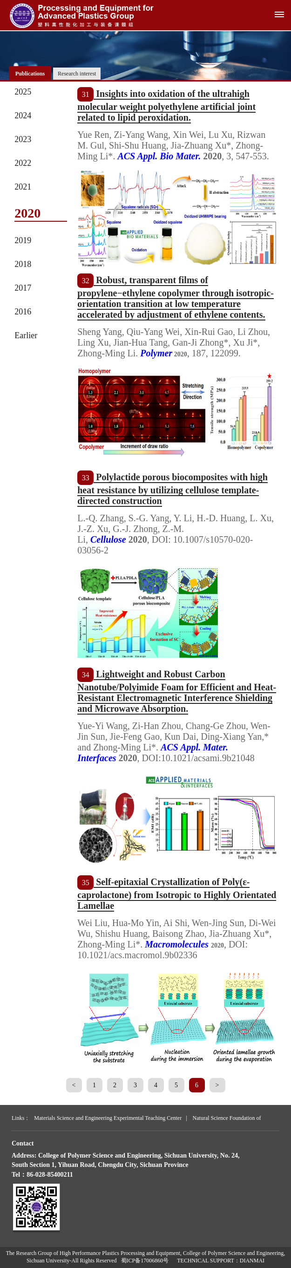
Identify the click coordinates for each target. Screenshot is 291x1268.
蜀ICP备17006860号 (145, 1260)
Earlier (25, 335)
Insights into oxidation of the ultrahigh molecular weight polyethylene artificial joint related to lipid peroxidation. (166, 106)
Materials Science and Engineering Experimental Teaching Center (108, 1118)
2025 (22, 91)
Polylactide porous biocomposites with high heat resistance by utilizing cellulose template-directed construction (172, 489)
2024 (22, 115)
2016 (22, 311)
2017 (22, 288)
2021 (22, 186)
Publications (30, 73)
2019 (22, 240)
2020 (27, 213)
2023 (22, 139)
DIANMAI (252, 1260)
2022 (22, 163)
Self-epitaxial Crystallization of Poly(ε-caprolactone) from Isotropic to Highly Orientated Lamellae (176, 894)
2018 (22, 264)
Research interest (77, 73)
